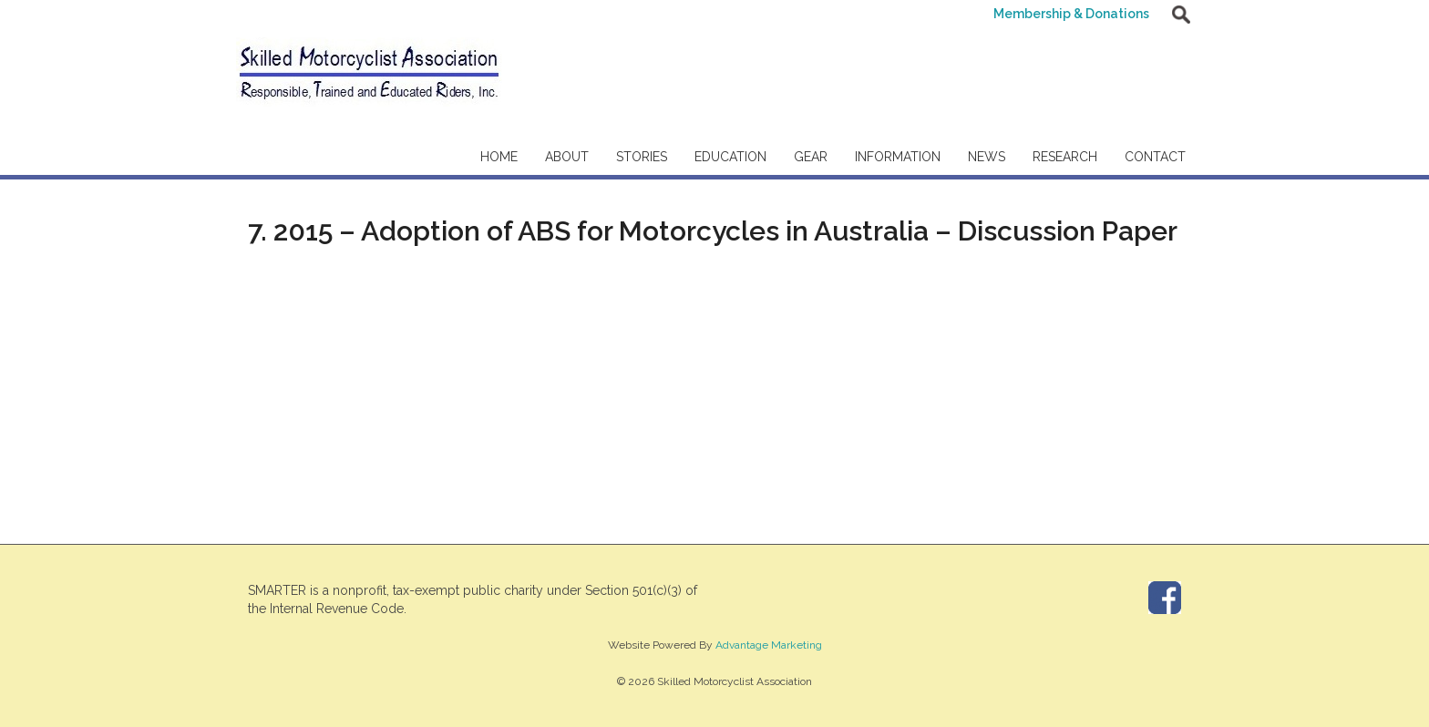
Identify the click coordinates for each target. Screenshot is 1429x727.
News (986, 156)
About (567, 156)
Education (730, 156)
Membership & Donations (1071, 13)
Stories (641, 156)
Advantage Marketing (768, 645)
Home (499, 156)
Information (898, 156)
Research (1065, 156)
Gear (811, 156)
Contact (1155, 156)
